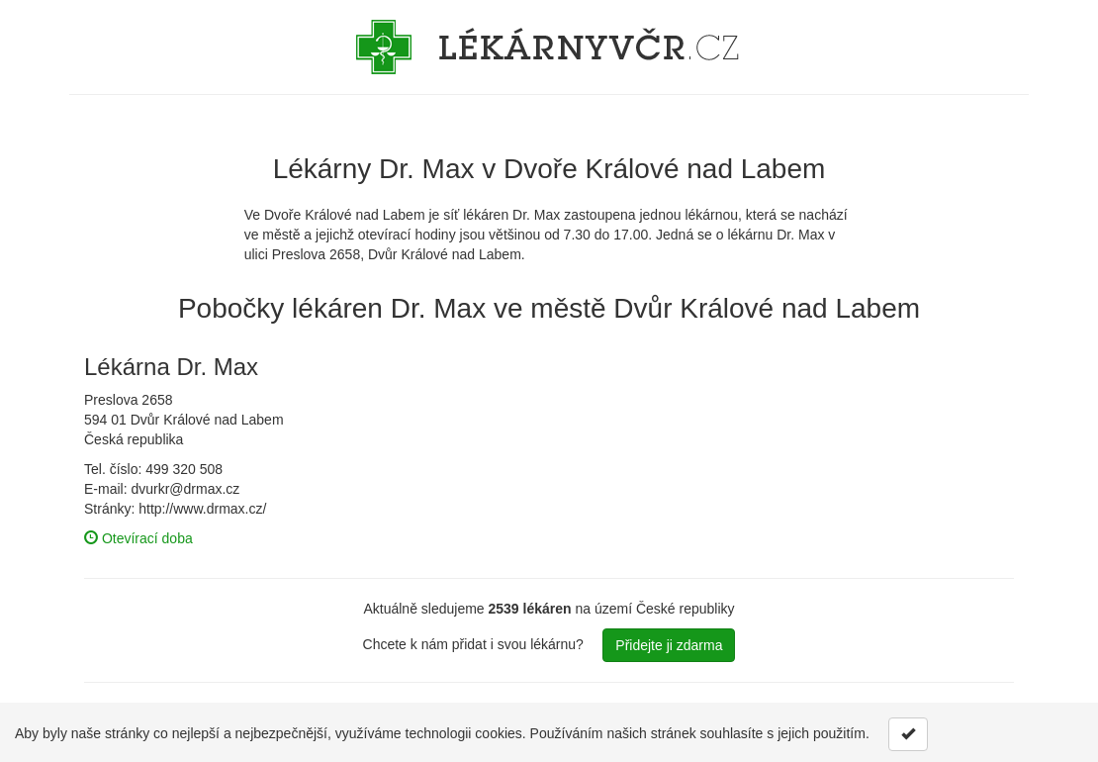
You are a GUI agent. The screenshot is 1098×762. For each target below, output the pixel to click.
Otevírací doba (138, 538)
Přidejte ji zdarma (668, 645)
